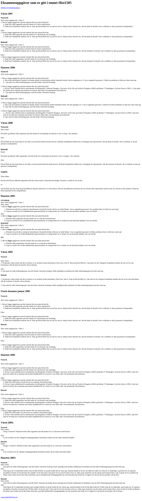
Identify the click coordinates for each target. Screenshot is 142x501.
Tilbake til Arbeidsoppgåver (10, 8)
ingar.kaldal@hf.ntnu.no (9, 497)
